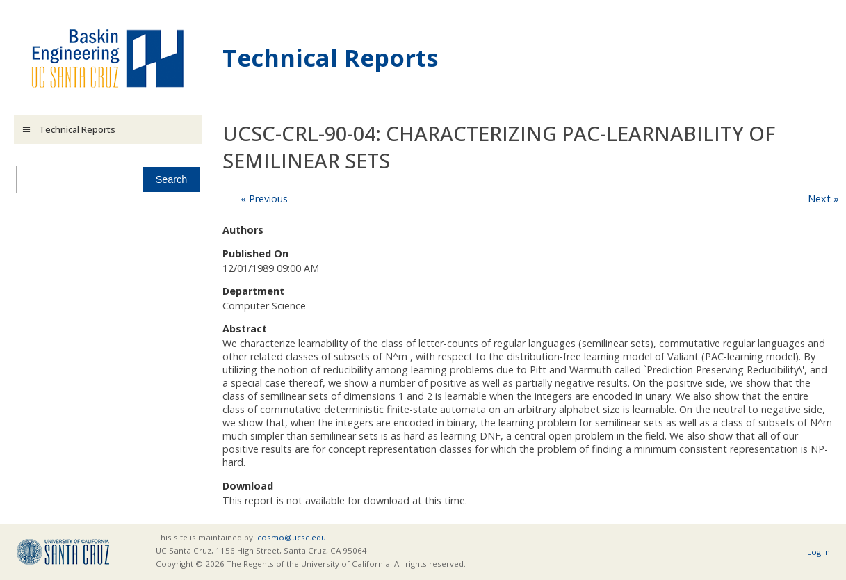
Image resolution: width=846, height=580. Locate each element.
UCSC (63, 552)
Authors (242, 229)
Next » (823, 198)
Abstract (244, 328)
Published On (255, 253)
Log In (818, 552)
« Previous (264, 198)
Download (247, 485)
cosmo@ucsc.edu (291, 537)
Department (253, 291)
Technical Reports (330, 57)
